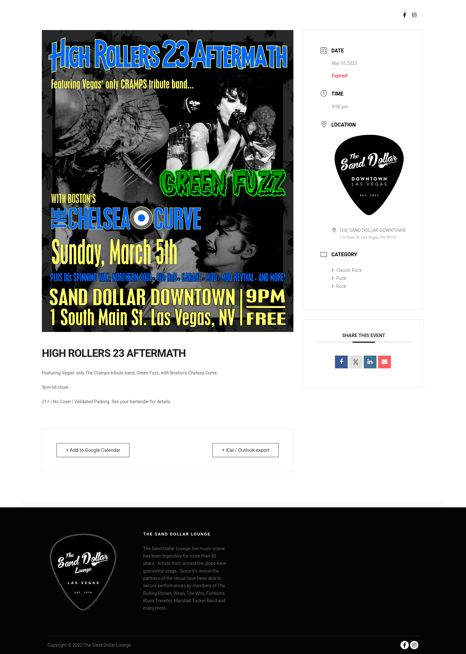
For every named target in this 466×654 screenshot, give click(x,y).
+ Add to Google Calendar (93, 450)
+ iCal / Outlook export (245, 450)
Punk (339, 278)
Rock (339, 286)
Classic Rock (347, 270)
